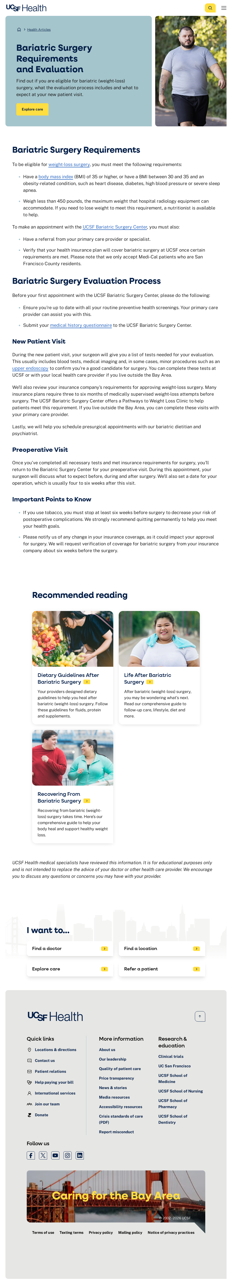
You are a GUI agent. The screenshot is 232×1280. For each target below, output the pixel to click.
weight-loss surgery (69, 165)
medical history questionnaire (81, 326)
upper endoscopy (30, 369)
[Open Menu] (224, 8)
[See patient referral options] (162, 970)
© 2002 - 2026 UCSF (175, 1219)
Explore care (33, 110)
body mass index (56, 177)
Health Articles (39, 29)
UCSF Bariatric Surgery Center (115, 228)
